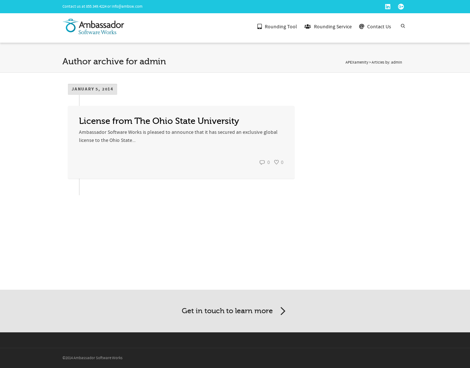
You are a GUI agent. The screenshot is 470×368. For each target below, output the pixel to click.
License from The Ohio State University (159, 121)
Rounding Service (328, 26)
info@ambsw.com (127, 6)
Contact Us (375, 26)
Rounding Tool (277, 26)
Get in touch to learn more (235, 311)
